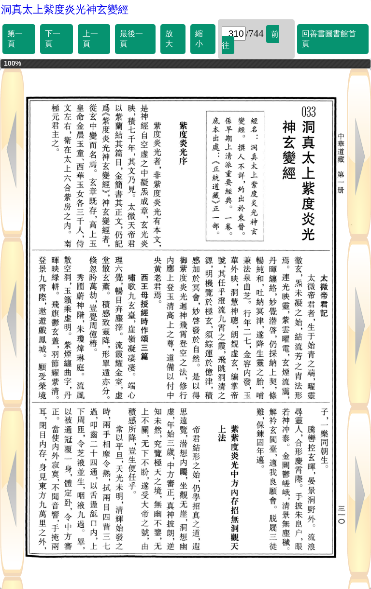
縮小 (199, 38)
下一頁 (52, 38)
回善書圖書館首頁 (329, 38)
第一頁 (15, 38)
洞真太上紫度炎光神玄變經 (64, 9)
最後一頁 (131, 38)
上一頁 (90, 38)
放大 (169, 38)
